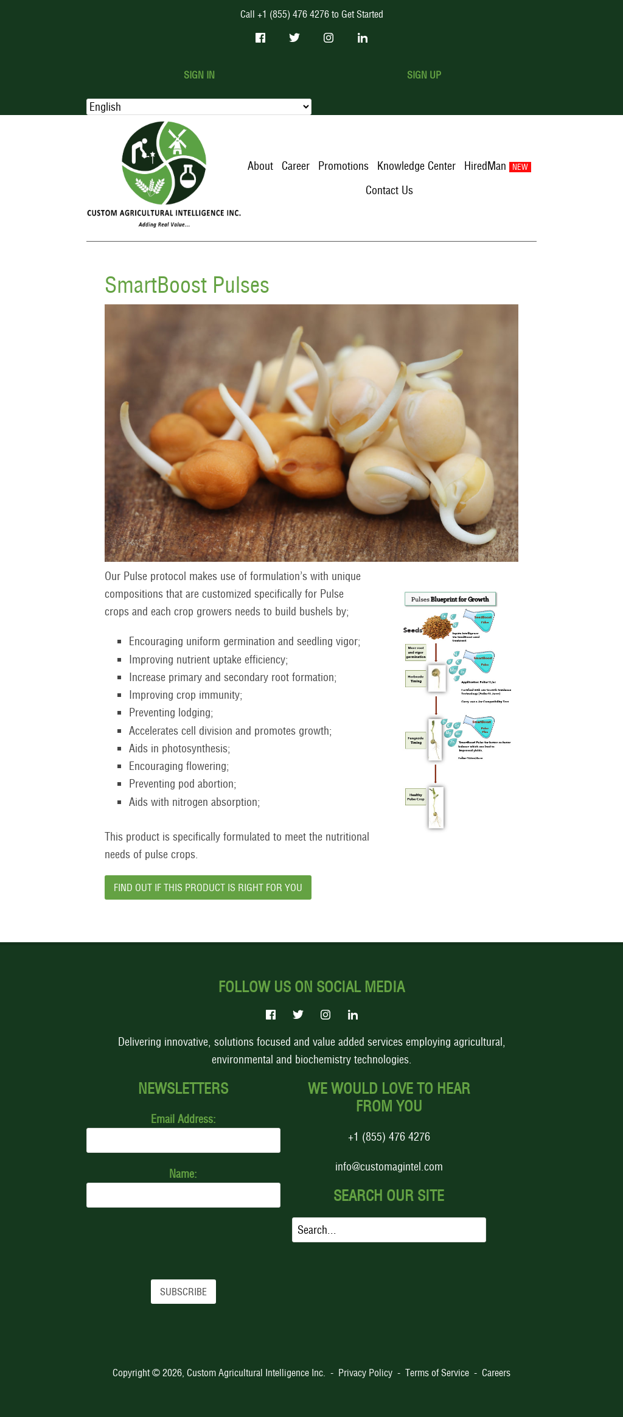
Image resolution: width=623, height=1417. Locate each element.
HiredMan (485, 166)
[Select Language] (199, 107)
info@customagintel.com (389, 1167)
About (260, 166)
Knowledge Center (416, 166)
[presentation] (178, 1243)
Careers (496, 1372)
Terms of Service (437, 1372)
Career (296, 166)
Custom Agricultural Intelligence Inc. (256, 1372)
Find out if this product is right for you (208, 887)
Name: (183, 1174)
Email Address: (183, 1119)
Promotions (343, 166)
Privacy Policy (365, 1372)
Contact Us (389, 190)
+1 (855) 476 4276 (389, 1137)
